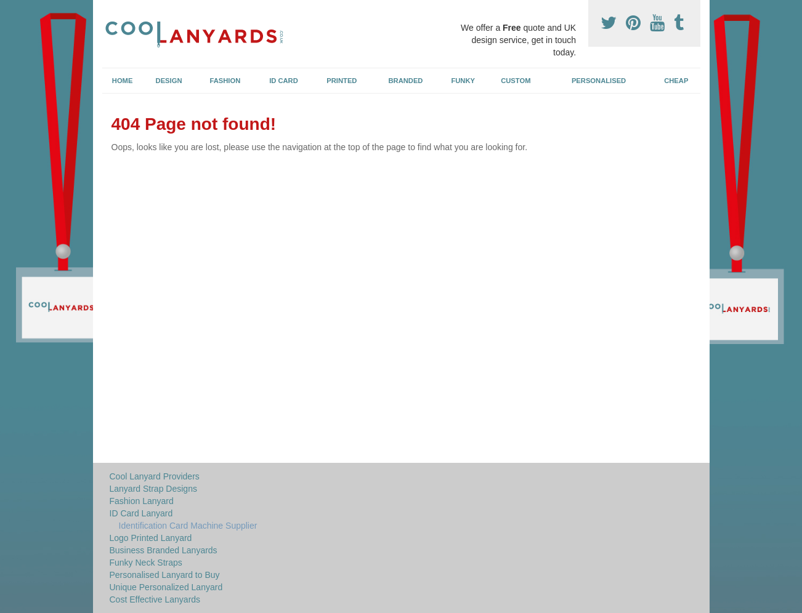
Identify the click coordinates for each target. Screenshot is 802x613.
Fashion (225, 80)
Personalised (599, 80)
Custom (515, 80)
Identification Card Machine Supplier (188, 526)
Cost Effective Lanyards (155, 599)
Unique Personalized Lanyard (166, 587)
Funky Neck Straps (146, 562)
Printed (341, 80)
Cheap (676, 80)
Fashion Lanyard (142, 501)
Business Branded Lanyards (163, 550)
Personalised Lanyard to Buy (165, 575)
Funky (463, 80)
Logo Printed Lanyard (151, 538)
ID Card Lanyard (141, 513)
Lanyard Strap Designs (153, 489)
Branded (406, 80)
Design (169, 80)
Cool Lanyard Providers (155, 476)
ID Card (283, 80)
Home (122, 80)
